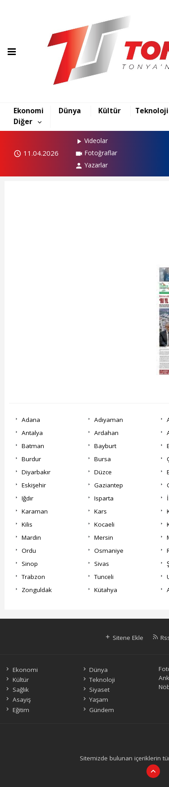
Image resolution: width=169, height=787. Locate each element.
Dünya (70, 111)
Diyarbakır (36, 472)
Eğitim (17, 710)
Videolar (91, 140)
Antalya (32, 433)
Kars (100, 511)
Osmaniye (108, 550)
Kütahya (105, 590)
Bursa (102, 459)
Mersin (103, 537)
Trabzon (33, 577)
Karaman (35, 511)
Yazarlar (91, 165)
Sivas (101, 564)
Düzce (103, 472)
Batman (33, 446)
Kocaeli (104, 524)
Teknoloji (152, 111)
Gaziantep (108, 485)
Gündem (98, 710)
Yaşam (95, 699)
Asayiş (17, 699)
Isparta (104, 498)
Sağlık (16, 689)
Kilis (27, 524)
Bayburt (105, 446)
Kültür (109, 111)
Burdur (31, 459)
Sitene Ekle (124, 638)
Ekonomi (29, 111)
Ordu (29, 550)
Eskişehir (34, 485)
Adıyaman (108, 420)
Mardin (31, 537)
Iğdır (27, 498)
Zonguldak (37, 590)
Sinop (30, 564)
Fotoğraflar (96, 152)
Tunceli (104, 577)
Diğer (23, 121)
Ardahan (106, 433)
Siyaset (96, 689)
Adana (31, 420)
